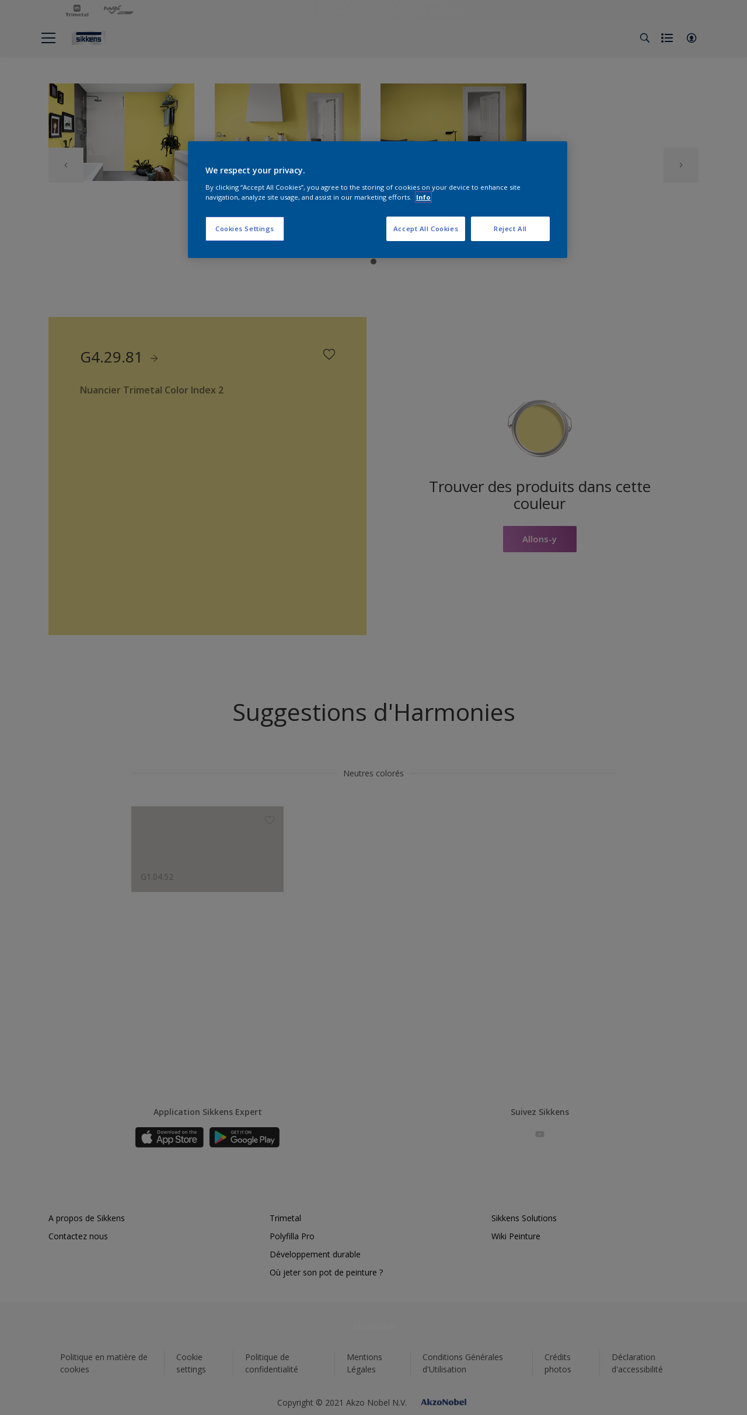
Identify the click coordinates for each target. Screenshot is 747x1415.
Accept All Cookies (425, 228)
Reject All (510, 228)
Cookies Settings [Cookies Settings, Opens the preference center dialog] (244, 228)
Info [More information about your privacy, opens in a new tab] (423, 197)
